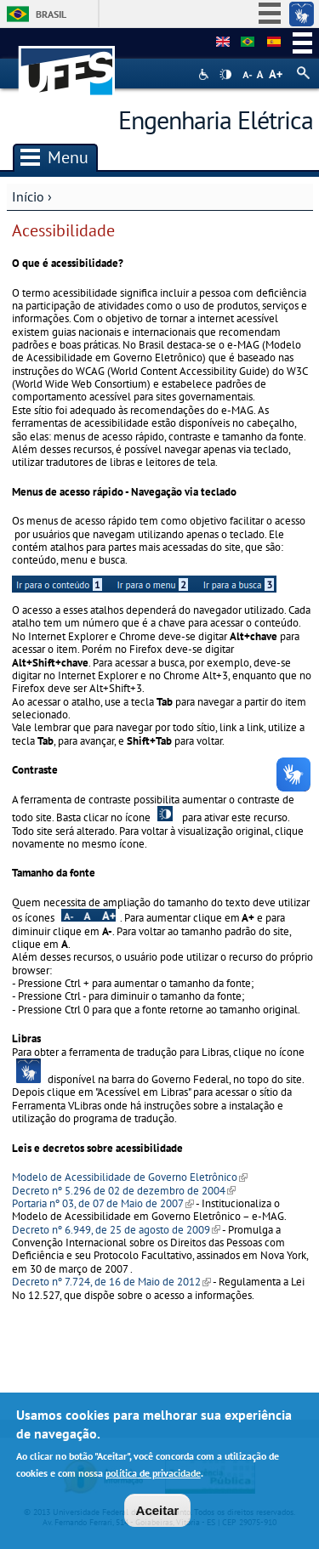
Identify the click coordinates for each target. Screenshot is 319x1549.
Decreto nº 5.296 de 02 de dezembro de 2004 (124, 1190)
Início (28, 196)
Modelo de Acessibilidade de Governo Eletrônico (130, 1177)
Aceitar (157, 1515)
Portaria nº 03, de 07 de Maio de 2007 (103, 1203)
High (225, 75)
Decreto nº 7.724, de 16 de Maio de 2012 (111, 1281)
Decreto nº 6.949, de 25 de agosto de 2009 (116, 1230)
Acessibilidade (205, 74)
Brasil (51, 14)
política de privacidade (153, 1478)
